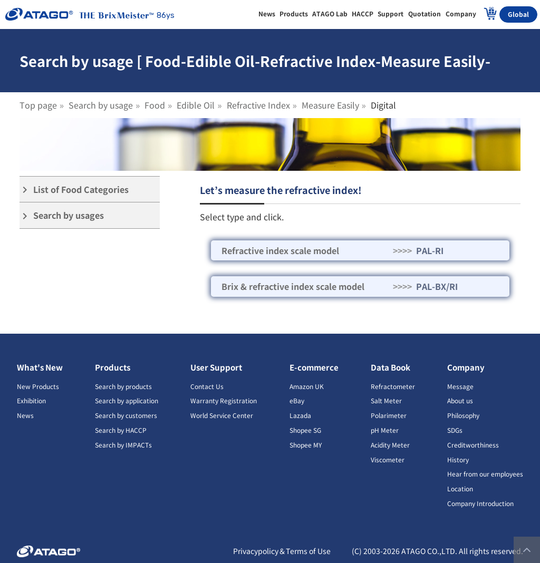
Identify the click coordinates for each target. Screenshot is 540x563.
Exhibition (31, 400)
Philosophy (463, 415)
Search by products (123, 386)
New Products (38, 386)
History (458, 459)
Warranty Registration (223, 400)
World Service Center (221, 415)
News (25, 415)
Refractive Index (258, 105)
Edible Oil (196, 105)
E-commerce (314, 367)
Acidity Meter (390, 444)
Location (460, 488)
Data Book (390, 367)
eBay (297, 400)
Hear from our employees (485, 473)
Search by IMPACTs (123, 444)
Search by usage (101, 105)
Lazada (300, 415)
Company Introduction (480, 503)
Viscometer (387, 459)
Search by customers (126, 415)
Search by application (126, 400)
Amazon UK (307, 386)
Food (154, 105)
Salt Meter (386, 400)
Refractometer (393, 386)
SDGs (454, 429)
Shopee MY (306, 444)
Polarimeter (389, 415)
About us (460, 400)
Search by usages (62, 215)
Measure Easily (330, 105)
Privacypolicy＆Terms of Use (282, 551)
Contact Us (207, 386)
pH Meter (385, 429)
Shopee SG (305, 429)
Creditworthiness (473, 444)
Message (460, 386)
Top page (38, 105)
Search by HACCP (121, 429)
